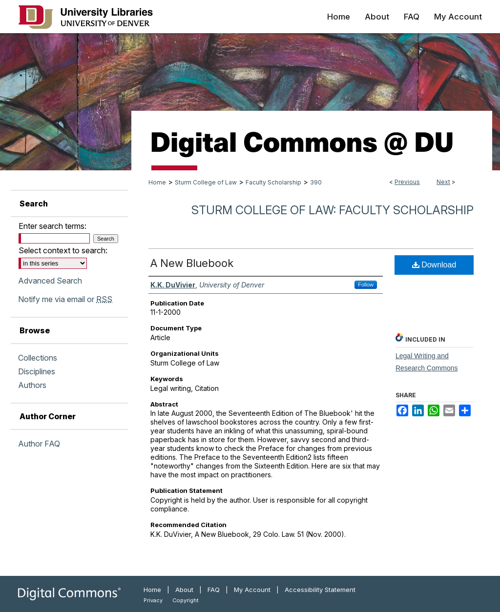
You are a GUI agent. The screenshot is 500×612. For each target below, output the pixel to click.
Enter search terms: (52, 226)
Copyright (185, 600)
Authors (32, 385)
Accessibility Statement (320, 589)
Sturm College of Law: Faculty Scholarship (332, 210)
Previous (407, 181)
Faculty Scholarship (273, 182)
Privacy (153, 600)
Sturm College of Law (206, 182)
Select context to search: (63, 250)
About (184, 589)
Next (443, 181)
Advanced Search (50, 281)
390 (316, 182)
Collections (37, 358)
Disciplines (36, 371)
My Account (252, 589)
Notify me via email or (65, 299)
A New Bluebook (191, 263)
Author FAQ (39, 444)
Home (157, 182)
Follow (366, 284)
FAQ (214, 589)
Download (434, 265)
